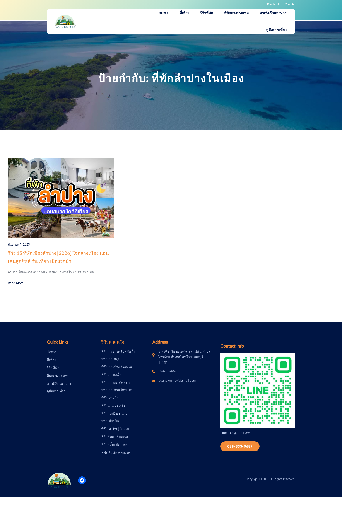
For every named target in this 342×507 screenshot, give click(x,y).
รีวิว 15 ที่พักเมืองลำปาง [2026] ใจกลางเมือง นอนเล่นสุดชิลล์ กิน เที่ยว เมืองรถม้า (58, 257)
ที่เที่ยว (51, 360)
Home (51, 352)
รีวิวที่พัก (53, 368)
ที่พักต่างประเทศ (58, 376)
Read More (16, 283)
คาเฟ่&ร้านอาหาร (59, 384)
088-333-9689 (240, 446)
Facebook (273, 4)
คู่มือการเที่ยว (56, 391)
